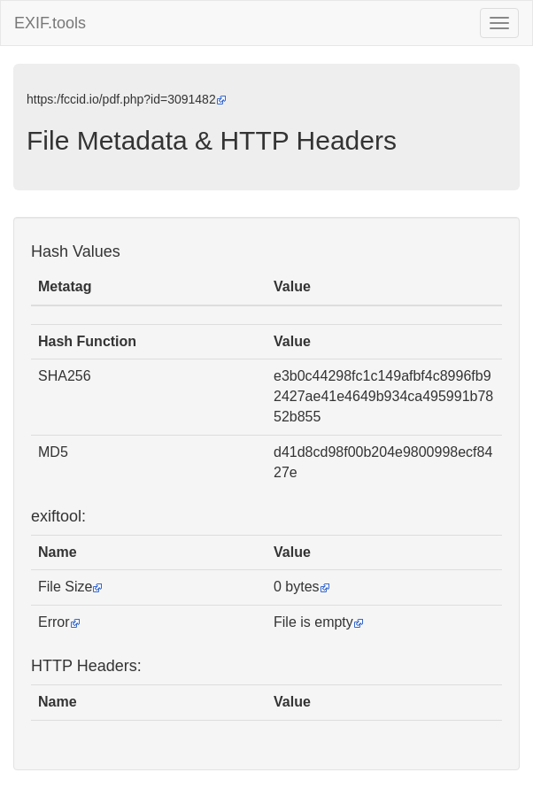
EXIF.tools (50, 23)
